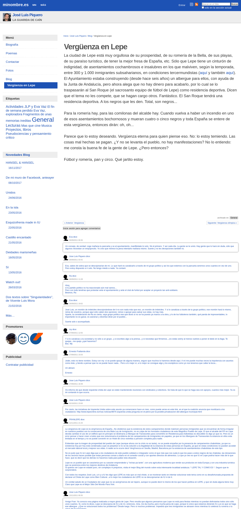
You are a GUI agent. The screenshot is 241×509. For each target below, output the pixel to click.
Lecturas (13, 125)
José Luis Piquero (27, 15)
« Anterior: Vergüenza (74, 223)
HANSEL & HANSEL (30, 165)
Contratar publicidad (19, 364)
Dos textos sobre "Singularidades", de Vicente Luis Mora (30, 301)
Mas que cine (31, 125)
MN (34, 5)
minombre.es (16, 4)
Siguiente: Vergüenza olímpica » (222, 223)
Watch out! (30, 284)
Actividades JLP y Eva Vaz (26, 107)
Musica (46, 125)
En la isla (30, 210)
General (233, 218)
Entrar (182, 5)
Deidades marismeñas (30, 255)
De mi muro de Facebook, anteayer (30, 180)
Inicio (65, 36)
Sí (30, 270)
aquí (203, 73)
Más (43, 5)
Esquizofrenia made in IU (30, 225)
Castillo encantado (30, 240)
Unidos (30, 195)
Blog (90, 36)
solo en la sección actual (218, 7)
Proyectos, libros (18, 130)
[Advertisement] (150, 192)
